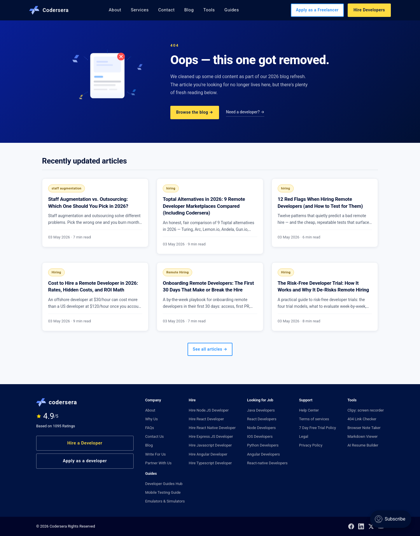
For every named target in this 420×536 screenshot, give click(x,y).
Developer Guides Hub (164, 483)
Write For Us (155, 454)
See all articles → (210, 349)
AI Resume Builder (362, 445)
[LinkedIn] (361, 526)
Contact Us (154, 436)
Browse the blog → (194, 112)
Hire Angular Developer (208, 454)
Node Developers (261, 428)
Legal (303, 436)
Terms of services (314, 419)
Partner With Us (158, 463)
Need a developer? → (245, 112)
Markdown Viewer (362, 436)
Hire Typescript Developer (210, 463)
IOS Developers (260, 436)
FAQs (149, 428)
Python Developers (263, 445)
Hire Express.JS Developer (211, 436)
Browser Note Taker (363, 428)
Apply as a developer (85, 460)
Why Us (151, 419)
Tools (209, 10)
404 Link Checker (361, 419)
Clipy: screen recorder (365, 410)
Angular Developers (263, 454)
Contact (166, 10)
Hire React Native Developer (212, 428)
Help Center (309, 410)
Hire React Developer (206, 419)
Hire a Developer (85, 443)
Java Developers (261, 410)
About (115, 10)
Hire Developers (369, 10)
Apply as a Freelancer (317, 10)
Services (139, 10)
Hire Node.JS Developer (209, 410)
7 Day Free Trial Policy (317, 428)
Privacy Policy (310, 445)
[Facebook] (351, 526)
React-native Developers (267, 463)
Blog (189, 10)
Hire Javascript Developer (210, 445)
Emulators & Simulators (165, 501)
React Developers (261, 419)
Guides (231, 10)
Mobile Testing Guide (163, 492)
